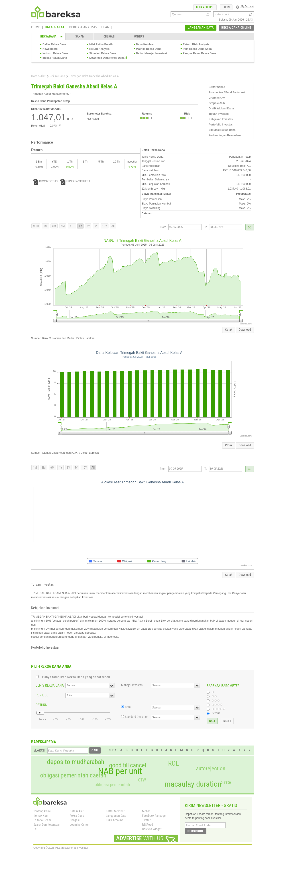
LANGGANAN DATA (201, 27)
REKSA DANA (48, 36)
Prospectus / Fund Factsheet (227, 92)
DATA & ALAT (55, 27)
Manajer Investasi (132, 685)
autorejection (210, 768)
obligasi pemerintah (112, 784)
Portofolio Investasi (221, 124)
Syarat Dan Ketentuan (46, 824)
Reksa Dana (57, 76)
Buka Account (114, 820)
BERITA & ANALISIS (83, 27)
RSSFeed (147, 824)
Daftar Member (115, 811)
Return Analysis (99, 48)
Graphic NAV (217, 97)
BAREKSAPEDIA (43, 741)
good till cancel (127, 765)
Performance (217, 87)
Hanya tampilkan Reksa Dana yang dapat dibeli (76, 677)
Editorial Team (42, 820)
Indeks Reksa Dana (55, 57)
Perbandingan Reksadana (225, 135)
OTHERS (139, 36)
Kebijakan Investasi (221, 119)
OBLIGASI (109, 36)
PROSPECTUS (45, 181)
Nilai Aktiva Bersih (101, 44)
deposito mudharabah (75, 761)
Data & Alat (38, 76)
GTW (142, 780)
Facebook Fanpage (154, 815)
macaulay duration (193, 784)
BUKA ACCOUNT (205, 7)
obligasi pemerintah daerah (73, 775)
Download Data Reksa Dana (106, 57)
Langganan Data (116, 815)
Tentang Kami (42, 811)
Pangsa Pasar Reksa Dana (199, 53)
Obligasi (74, 820)
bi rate (225, 782)
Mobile (146, 811)
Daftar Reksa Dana (54, 44)
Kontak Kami (41, 815)
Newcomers (50, 48)
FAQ (35, 829)
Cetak (228, 329)
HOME (35, 27)
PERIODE (42, 695)
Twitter (146, 820)
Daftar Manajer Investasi (151, 53)
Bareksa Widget (151, 829)
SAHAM (80, 36)
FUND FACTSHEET (75, 181)
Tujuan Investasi (219, 113)
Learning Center (80, 824)
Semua (216, 713)
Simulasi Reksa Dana (102, 53)
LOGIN (226, 7)
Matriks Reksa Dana (148, 48)
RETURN (41, 705)
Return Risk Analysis (196, 44)
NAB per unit (120, 771)
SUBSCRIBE (195, 831)
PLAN (105, 27)
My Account (245, 6)
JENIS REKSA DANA (50, 685)
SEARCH (39, 750)
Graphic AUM (217, 103)
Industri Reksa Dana (55, 53)
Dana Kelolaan (145, 44)
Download (245, 329)
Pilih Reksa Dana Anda (197, 48)
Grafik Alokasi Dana (221, 108)
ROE (173, 763)
